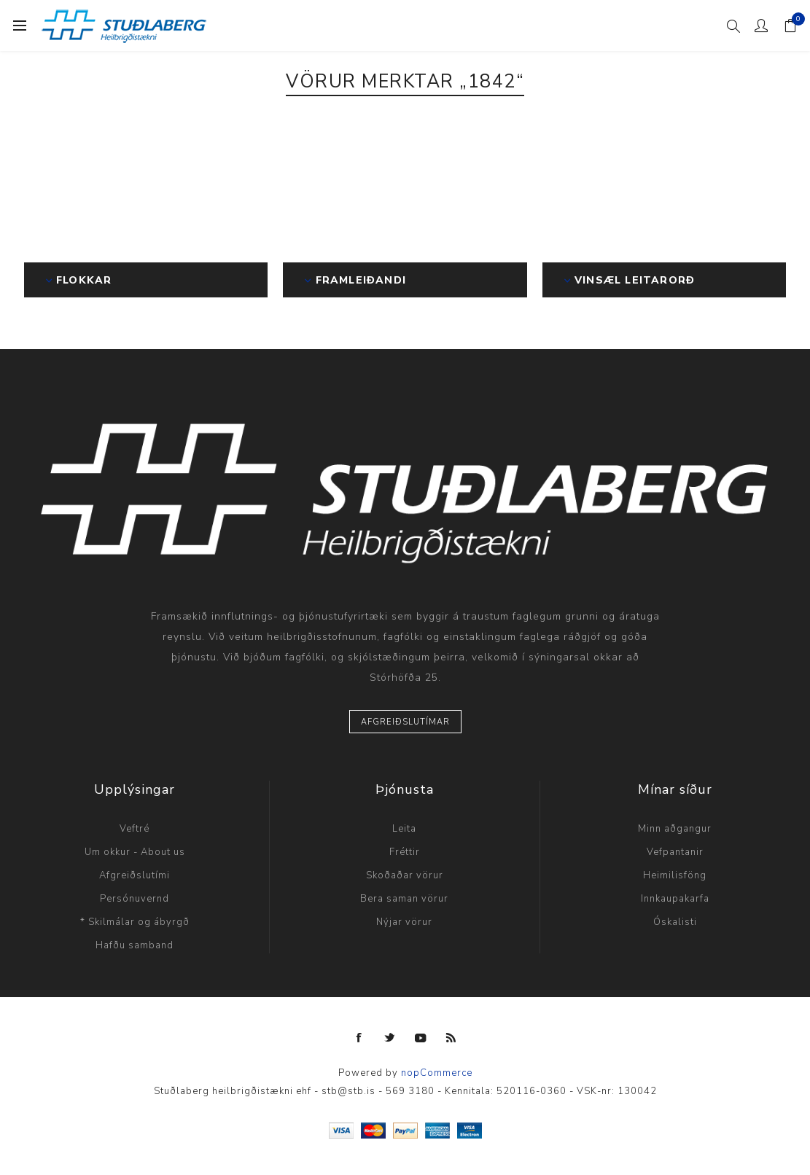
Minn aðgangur (675, 828)
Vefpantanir (675, 852)
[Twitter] (390, 1038)
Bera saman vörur (404, 898)
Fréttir (404, 852)
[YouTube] (420, 1038)
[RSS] (451, 1038)
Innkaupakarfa (675, 898)
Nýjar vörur (404, 922)
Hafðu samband (135, 945)
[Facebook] (359, 1038)
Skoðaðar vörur (404, 875)
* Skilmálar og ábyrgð (135, 922)
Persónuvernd (134, 898)
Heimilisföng (674, 875)
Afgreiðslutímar (405, 722)
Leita (404, 828)
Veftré (134, 828)
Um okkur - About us (135, 852)
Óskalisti (675, 922)
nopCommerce (436, 1073)
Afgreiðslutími (134, 875)
